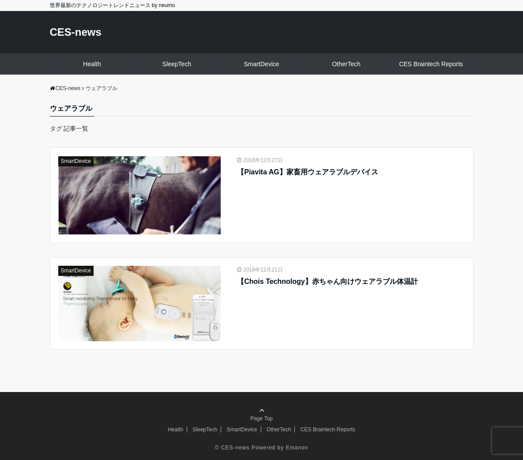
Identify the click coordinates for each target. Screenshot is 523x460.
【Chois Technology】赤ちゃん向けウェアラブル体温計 (327, 281)
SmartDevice (261, 64)
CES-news (76, 32)
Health (92, 64)
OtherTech (346, 64)
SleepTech (176, 64)
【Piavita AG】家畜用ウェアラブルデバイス (307, 172)
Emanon (297, 448)
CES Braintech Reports (431, 64)
